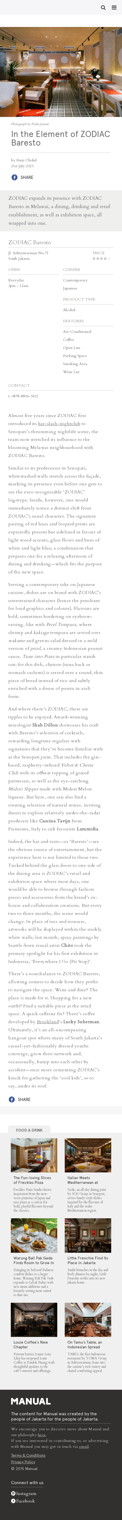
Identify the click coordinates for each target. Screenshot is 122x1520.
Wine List (71, 372)
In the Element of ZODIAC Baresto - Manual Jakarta (22, 7)
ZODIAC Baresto (29, 242)
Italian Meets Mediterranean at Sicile (83, 1182)
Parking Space (75, 355)
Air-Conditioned (77, 331)
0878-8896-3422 (25, 396)
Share (26, 177)
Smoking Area (75, 363)
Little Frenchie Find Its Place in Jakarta (88, 1260)
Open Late (72, 347)
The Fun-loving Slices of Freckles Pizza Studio (32, 1182)
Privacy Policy (23, 1462)
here (42, 1434)
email (84, 1446)
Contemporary (75, 280)
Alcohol (69, 310)
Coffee (68, 339)
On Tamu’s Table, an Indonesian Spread (85, 1344)
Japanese (70, 288)
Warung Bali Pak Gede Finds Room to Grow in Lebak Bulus (34, 1263)
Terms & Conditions (28, 1455)
